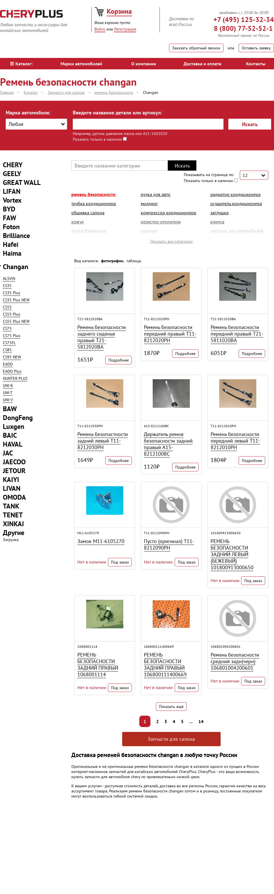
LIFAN (12, 191)
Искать (250, 124)
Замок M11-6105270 (100, 541)
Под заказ (120, 562)
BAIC (10, 435)
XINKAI (13, 523)
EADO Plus (12, 371)
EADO (8, 364)
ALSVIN (9, 278)
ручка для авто (155, 194)
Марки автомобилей (81, 63)
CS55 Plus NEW (16, 321)
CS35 (7, 285)
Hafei (10, 244)
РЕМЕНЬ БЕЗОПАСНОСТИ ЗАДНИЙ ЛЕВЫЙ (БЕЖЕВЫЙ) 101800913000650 (232, 554)
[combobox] (36, 124)
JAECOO (14, 461)
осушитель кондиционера (236, 203)
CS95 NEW (12, 357)
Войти (99, 29)
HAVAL (12, 444)
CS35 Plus (11, 292)
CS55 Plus (11, 314)
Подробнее (118, 360)
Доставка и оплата (202, 63)
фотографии (112, 260)
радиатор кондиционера (235, 194)
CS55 (7, 307)
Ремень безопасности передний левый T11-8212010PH (235, 441)
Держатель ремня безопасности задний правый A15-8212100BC (168, 444)
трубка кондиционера (93, 203)
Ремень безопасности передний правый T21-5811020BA (237, 334)
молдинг (149, 203)
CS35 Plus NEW (16, 299)
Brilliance (16, 235)
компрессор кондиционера (168, 212)
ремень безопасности (93, 194)
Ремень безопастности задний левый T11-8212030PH (102, 441)
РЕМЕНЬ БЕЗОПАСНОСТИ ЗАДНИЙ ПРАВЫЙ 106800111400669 (165, 664)
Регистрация (125, 29)
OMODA (14, 497)
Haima (12, 253)
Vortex (12, 200)
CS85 (7, 349)
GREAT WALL (22, 182)
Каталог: (21, 63)
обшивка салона (87, 212)
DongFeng (18, 417)
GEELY (12, 173)
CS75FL (9, 342)
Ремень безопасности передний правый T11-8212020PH (170, 334)
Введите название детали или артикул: (117, 112)
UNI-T (8, 392)
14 (201, 721)
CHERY (13, 164)
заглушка (219, 212)
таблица (133, 260)
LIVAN (12, 488)
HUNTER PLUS (15, 378)
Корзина (119, 11)
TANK (11, 506)
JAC (8, 453)
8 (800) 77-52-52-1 (243, 28)
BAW (10, 408)
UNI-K (8, 385)
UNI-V (8, 399)
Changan (15, 266)
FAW (9, 217)
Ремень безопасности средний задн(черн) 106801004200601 (235, 661)
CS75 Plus (11, 335)
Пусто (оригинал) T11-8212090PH (169, 544)
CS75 (7, 328)
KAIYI (11, 479)
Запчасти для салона (171, 739)
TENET (13, 514)
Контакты (255, 63)
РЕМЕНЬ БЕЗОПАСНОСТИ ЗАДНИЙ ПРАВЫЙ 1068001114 (97, 664)
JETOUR (14, 470)
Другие (13, 532)
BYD (9, 209)
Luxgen (13, 426)
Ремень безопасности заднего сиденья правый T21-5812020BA (101, 337)
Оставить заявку (256, 48)
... (191, 721)
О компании (143, 63)
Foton (11, 226)
